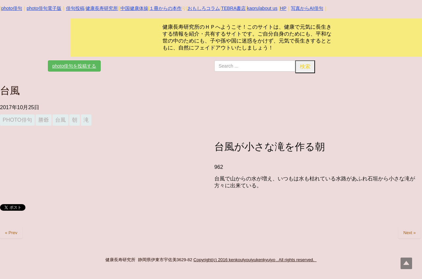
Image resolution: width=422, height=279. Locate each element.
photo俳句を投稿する (74, 66)
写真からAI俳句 (307, 8)
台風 (60, 120)
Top (406, 263)
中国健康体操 (134, 8)
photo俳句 (11, 8)
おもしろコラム (204, 8)
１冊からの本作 (165, 8)
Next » (409, 232)
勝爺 (43, 120)
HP (283, 8)
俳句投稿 (75, 8)
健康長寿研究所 (102, 8)
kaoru (253, 8)
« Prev (11, 232)
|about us (268, 8)
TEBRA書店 (233, 8)
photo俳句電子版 (44, 8)
